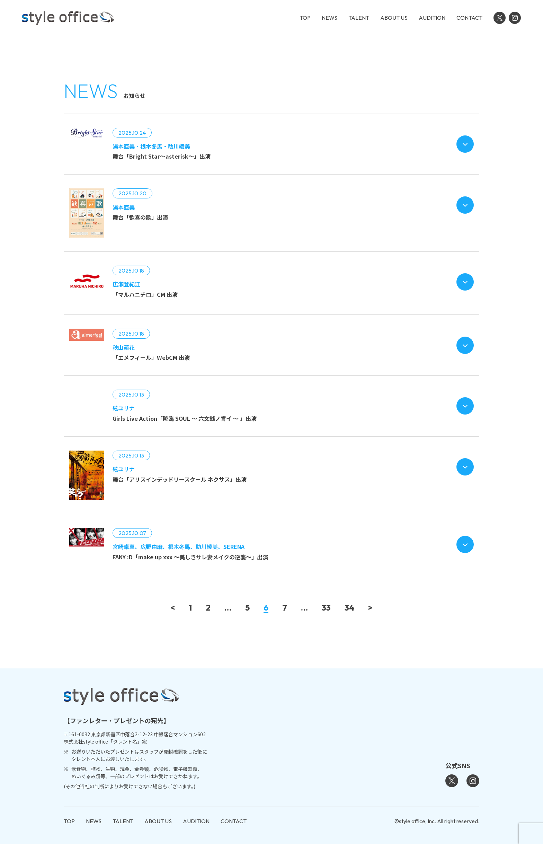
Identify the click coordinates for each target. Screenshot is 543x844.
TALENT (358, 17)
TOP (305, 17)
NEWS (329, 17)
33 (326, 608)
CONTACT (469, 17)
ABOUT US (394, 17)
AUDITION (432, 17)
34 (349, 608)
